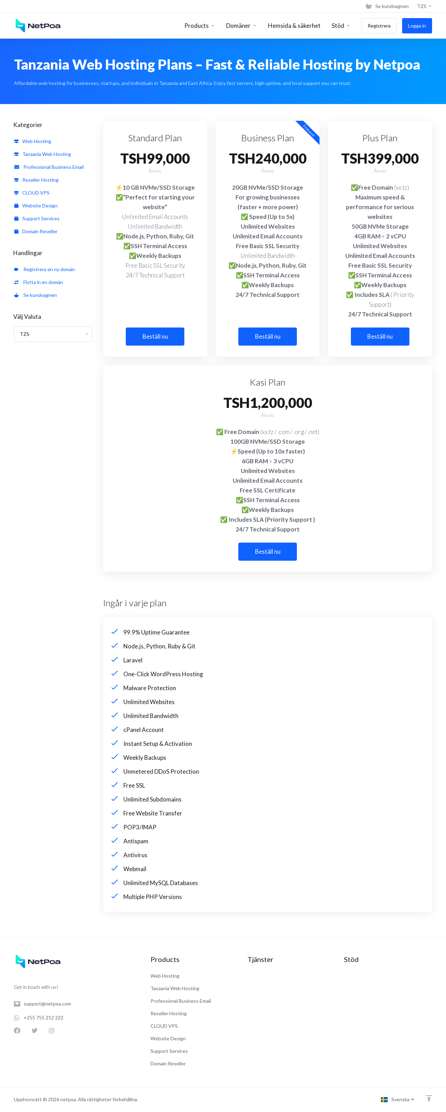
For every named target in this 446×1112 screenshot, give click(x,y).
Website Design (35, 205)
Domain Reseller (35, 231)
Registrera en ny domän (44, 269)
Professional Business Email (49, 167)
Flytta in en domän (38, 282)
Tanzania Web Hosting (42, 154)
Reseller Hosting (36, 180)
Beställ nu (155, 336)
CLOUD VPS (31, 193)
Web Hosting (32, 141)
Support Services (37, 218)
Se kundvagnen (35, 295)
